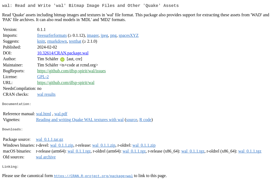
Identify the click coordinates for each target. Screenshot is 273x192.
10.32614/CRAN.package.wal (62, 54)
